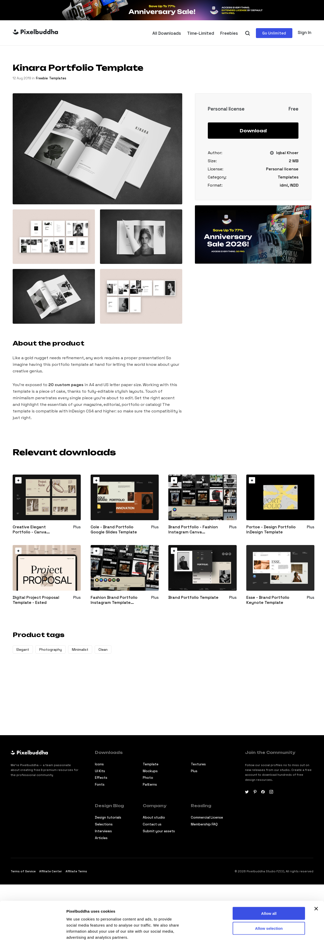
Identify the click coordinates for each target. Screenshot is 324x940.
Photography (50, 649)
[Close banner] (316, 873)
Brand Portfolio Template (193, 597)
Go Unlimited (274, 33)
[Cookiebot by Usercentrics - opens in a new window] (33, 930)
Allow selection (268, 893)
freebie (42, 78)
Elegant (22, 649)
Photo (148, 777)
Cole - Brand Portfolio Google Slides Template (114, 530)
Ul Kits (100, 771)
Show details (78, 930)
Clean (103, 649)
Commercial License (207, 817)
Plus (194, 771)
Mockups (150, 771)
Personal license (282, 169)
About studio (154, 817)
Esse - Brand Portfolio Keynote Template (267, 600)
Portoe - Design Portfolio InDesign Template (271, 530)
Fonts (100, 784)
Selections (104, 824)
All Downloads (166, 33)
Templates (57, 78)
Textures (198, 764)
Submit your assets (159, 831)
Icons (99, 764)
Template (150, 764)
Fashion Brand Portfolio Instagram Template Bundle (114, 600)
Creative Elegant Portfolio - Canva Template (30, 530)
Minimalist (80, 649)
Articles (101, 838)
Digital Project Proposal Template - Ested (36, 600)
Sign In (304, 32)
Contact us (152, 824)
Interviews (103, 831)
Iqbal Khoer (287, 152)
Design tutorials (108, 817)
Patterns (150, 784)
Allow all (269, 878)
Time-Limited (200, 33)
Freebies (229, 33)
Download (253, 130)
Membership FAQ (204, 824)
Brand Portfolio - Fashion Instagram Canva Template (193, 530)
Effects (101, 777)
